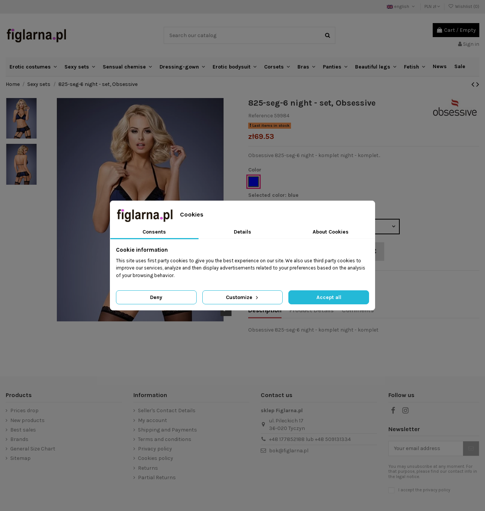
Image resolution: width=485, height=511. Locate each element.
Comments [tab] (358, 310)
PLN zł (432, 6)
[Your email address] (426, 448)
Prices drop (24, 410)
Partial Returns (157, 477)
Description (265, 310)
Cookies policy (155, 458)
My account (152, 420)
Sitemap (20, 458)
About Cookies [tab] (331, 232)
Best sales (23, 430)
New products (27, 420)
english (401, 6)
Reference (260, 115)
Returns (148, 468)
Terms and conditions (164, 439)
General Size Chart (32, 449)
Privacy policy (155, 449)
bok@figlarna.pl (288, 450)
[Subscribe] (471, 448)
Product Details (311, 310)
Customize (243, 297)
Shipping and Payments (167, 430)
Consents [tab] (154, 232)
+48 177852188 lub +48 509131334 (310, 439)
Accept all (328, 297)
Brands (19, 439)
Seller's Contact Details (167, 410)
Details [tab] (242, 232)
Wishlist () (463, 6)
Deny (156, 297)
